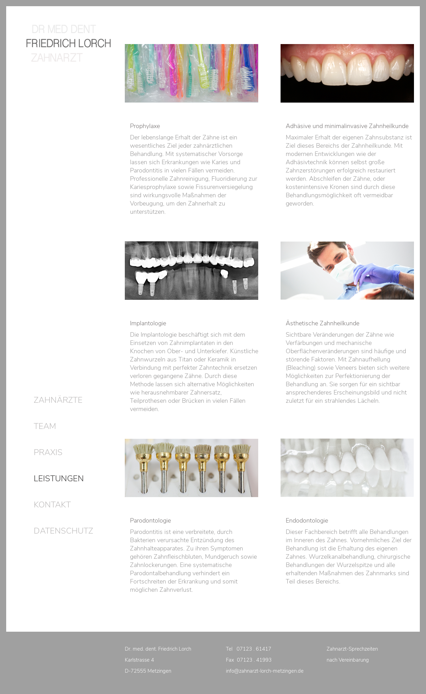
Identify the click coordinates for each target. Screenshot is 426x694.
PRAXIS (48, 452)
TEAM (45, 426)
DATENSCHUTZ (63, 530)
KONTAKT (52, 504)
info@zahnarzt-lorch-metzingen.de (265, 670)
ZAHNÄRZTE (58, 400)
